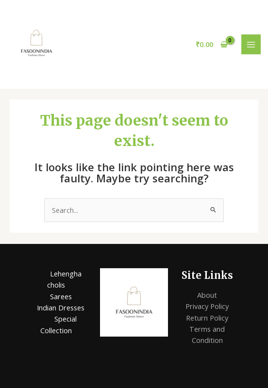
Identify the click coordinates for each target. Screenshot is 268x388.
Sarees (61, 296)
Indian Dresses (60, 307)
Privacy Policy (207, 306)
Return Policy (207, 318)
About (207, 295)
